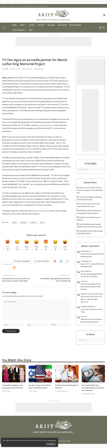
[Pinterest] (54, 261)
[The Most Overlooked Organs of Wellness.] (66, 373)
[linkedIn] (61, 261)
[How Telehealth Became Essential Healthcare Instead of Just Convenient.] (93, 373)
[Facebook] (22, 261)
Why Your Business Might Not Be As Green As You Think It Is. (91, 275)
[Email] (14, 267)
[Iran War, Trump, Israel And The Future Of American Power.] (40, 373)
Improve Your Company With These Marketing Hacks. (92, 255)
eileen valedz (85, 271)
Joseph (83, 281)
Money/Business (39, 69)
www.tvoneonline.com (47, 125)
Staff (6, 69)
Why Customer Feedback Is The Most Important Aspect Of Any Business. (91, 286)
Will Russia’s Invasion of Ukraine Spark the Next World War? (91, 320)
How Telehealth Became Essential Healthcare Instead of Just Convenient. (92, 387)
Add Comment (27, 69)
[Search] (103, 28)
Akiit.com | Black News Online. (61, 441)
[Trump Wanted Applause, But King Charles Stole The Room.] (13, 373)
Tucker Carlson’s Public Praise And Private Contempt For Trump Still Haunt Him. (90, 190)
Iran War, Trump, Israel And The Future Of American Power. (39, 387)
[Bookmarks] (104, 15)
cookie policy (26, 439)
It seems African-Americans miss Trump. (91, 310)
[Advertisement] (53, 41)
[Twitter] (42, 261)
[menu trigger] (5, 28)
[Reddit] (67, 261)
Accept (25, 443)
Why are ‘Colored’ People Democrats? (89, 300)
